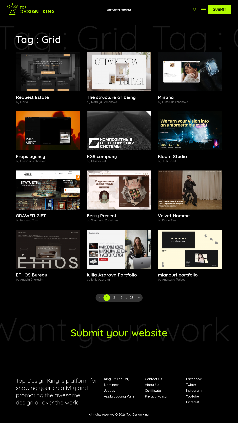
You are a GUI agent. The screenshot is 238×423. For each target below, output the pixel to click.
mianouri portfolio (178, 275)
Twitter (191, 385)
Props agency (30, 156)
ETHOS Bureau (31, 275)
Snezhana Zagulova (104, 220)
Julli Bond (169, 161)
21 (131, 297)
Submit (219, 9)
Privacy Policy (156, 396)
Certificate (153, 390)
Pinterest (192, 402)
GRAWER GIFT (31, 215)
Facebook (194, 379)
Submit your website (119, 332)
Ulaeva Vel (98, 161)
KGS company (102, 156)
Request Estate (32, 97)
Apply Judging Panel (119, 396)
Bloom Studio (172, 156)
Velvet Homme (174, 215)
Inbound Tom (29, 220)
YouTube (192, 396)
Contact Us (153, 379)
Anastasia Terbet (173, 279)
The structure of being (111, 97)
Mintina (166, 97)
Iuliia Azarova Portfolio (112, 275)
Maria (24, 102)
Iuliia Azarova (100, 279)
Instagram (194, 390)
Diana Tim (169, 220)
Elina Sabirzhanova (175, 102)
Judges (109, 390)
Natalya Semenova (104, 102)
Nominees (111, 385)
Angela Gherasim (31, 279)
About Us (152, 385)
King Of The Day (117, 379)
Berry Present (102, 215)
